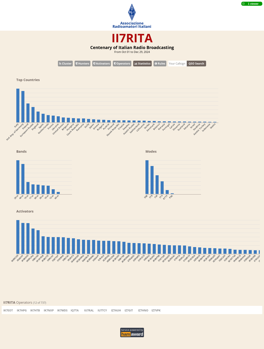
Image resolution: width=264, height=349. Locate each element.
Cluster (65, 63)
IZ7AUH (116, 310)
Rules (160, 63)
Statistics (142, 63)
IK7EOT (8, 310)
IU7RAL (89, 310)
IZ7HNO (143, 310)
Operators (122, 63)
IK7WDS (62, 310)
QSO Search (196, 63)
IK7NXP (49, 310)
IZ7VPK (156, 310)
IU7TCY (102, 310)
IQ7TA (75, 310)
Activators (101, 63)
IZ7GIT (129, 310)
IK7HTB (35, 310)
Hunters (82, 63)
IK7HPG (22, 310)
